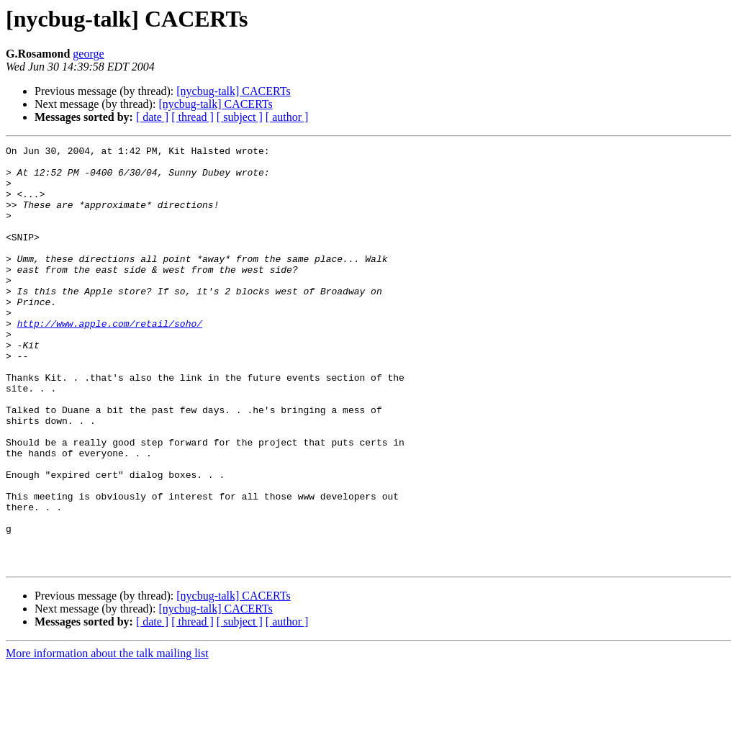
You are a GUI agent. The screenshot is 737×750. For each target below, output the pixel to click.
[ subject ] (240, 117)
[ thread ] (192, 117)
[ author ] (287, 117)
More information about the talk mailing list (107, 737)
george (88, 54)
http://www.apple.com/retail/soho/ (109, 359)
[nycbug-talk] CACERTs (233, 91)
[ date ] (152, 117)
